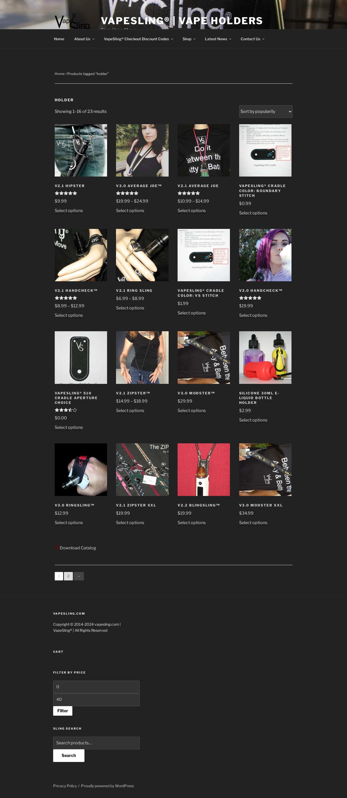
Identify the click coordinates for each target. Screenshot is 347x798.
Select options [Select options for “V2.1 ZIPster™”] (130, 410)
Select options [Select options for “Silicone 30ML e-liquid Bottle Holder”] (253, 420)
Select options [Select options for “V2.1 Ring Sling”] (130, 307)
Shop (189, 39)
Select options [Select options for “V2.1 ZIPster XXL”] (130, 522)
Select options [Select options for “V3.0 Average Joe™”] (130, 210)
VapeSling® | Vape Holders (182, 21)
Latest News (218, 39)
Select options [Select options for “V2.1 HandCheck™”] (69, 315)
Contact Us (253, 39)
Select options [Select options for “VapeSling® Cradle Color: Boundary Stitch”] (253, 212)
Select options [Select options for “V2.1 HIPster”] (69, 210)
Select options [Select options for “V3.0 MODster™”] (192, 410)
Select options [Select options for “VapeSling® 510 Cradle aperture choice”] (69, 427)
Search (69, 755)
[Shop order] (266, 111)
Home (59, 39)
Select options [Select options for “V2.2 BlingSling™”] (192, 522)
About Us (84, 39)
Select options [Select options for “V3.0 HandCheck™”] (253, 315)
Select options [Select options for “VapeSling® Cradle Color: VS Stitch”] (192, 312)
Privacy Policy (65, 786)
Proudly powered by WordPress (107, 786)
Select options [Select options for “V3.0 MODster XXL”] (253, 522)
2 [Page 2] (68, 576)
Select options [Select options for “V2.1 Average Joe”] (192, 210)
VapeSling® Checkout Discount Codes (139, 39)
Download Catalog (75, 547)
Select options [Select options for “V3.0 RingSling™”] (69, 522)
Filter (62, 710)
